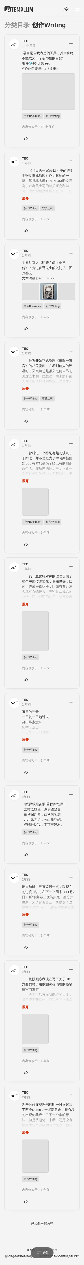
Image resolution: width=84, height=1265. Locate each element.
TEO (25, 41)
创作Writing (53, 116)
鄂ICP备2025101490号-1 (20, 1256)
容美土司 (47, 208)
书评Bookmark (32, 116)
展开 (25, 198)
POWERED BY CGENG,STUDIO (59, 1256)
